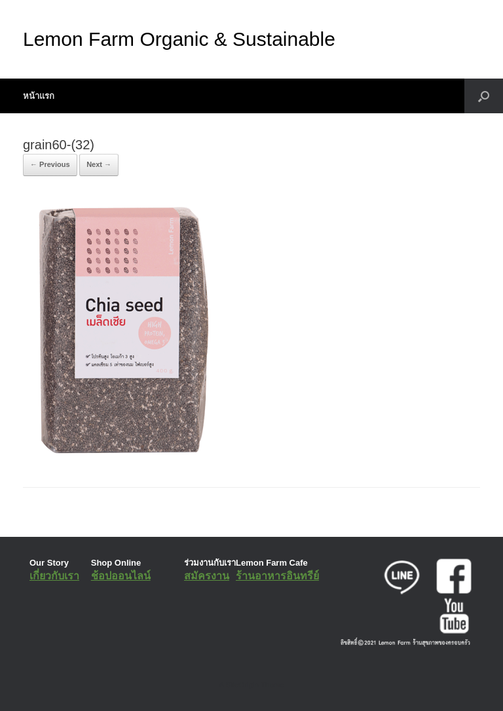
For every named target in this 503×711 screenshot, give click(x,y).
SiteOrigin (242, 685)
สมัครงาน (206, 575)
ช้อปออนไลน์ (121, 575)
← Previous (50, 164)
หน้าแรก (38, 96)
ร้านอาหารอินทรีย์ (277, 575)
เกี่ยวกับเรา (54, 575)
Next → (98, 164)
